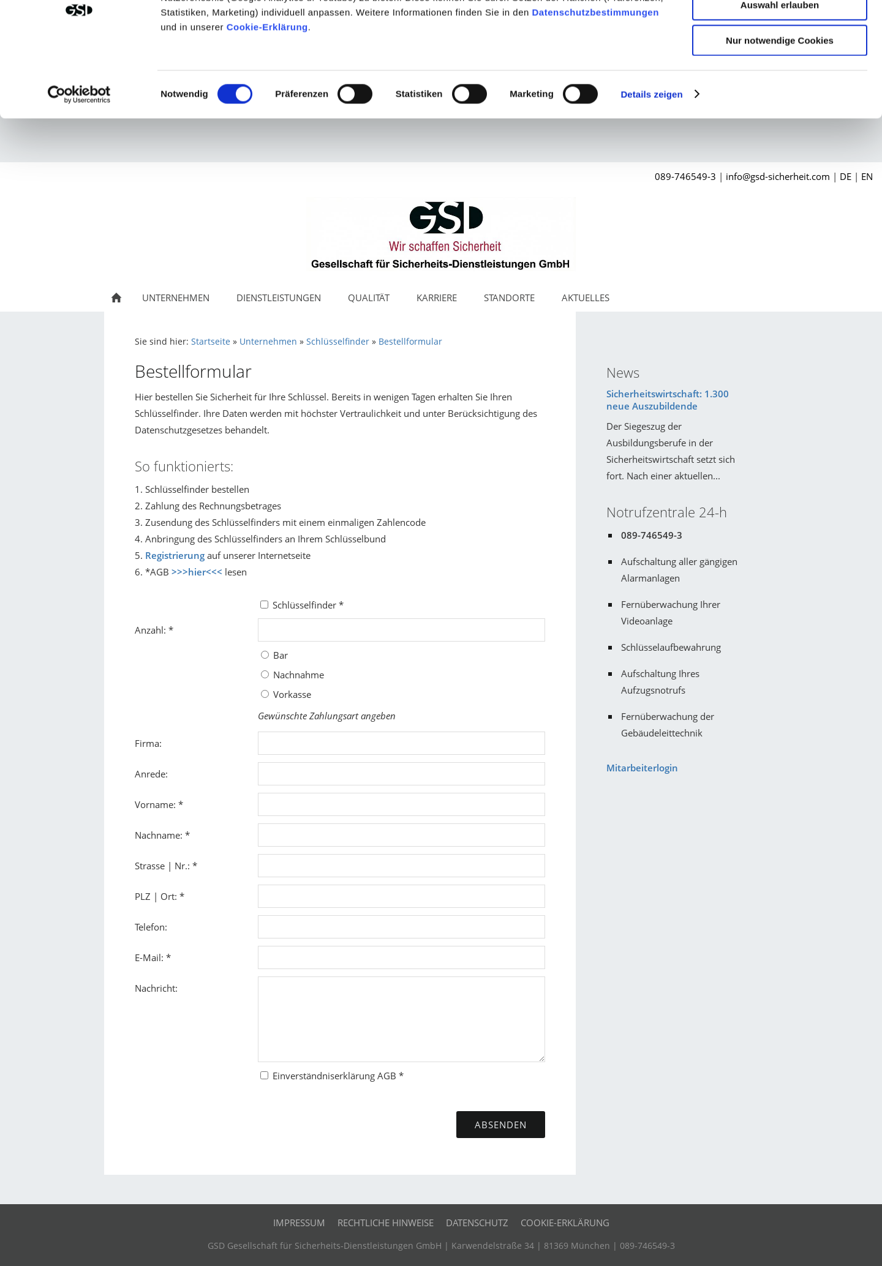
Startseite (210, 359)
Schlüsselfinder (337, 359)
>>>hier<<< (197, 589)
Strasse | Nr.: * (166, 883)
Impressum (299, 1240)
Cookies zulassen (779, 30)
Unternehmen (268, 359)
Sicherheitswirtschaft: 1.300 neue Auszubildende (667, 417)
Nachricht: (156, 1006)
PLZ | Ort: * (159, 914)
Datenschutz (477, 1240)
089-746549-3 (685, 194)
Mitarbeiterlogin (642, 785)
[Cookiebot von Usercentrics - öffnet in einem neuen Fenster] (79, 156)
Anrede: (151, 791)
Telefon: (151, 944)
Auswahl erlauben (780, 66)
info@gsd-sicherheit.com (778, 194)
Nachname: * (162, 853)
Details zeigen (651, 156)
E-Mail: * (153, 975)
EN (867, 194)
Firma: (148, 761)
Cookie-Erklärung (267, 88)
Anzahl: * (154, 648)
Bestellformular (410, 359)
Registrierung (175, 573)
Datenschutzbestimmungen (595, 74)
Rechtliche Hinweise (385, 1240)
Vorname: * (159, 822)
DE (845, 194)
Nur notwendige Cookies (780, 102)
